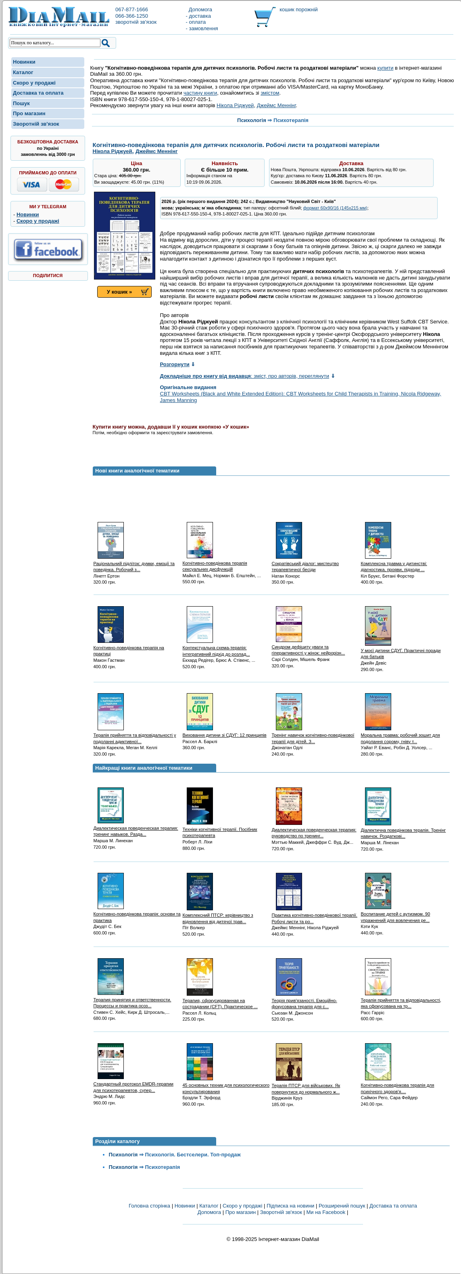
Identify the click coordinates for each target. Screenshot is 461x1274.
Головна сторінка (149, 1206)
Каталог (23, 72)
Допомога (199, 9)
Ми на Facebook (325, 1212)
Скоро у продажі (34, 83)
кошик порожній (299, 9)
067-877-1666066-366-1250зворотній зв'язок (135, 15)
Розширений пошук (342, 1206)
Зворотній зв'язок (36, 124)
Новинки (24, 62)
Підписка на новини (291, 1206)
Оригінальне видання (188, 387)
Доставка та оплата (38, 93)
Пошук (21, 103)
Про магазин (29, 113)
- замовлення (202, 28)
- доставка (198, 16)
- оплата (196, 22)
